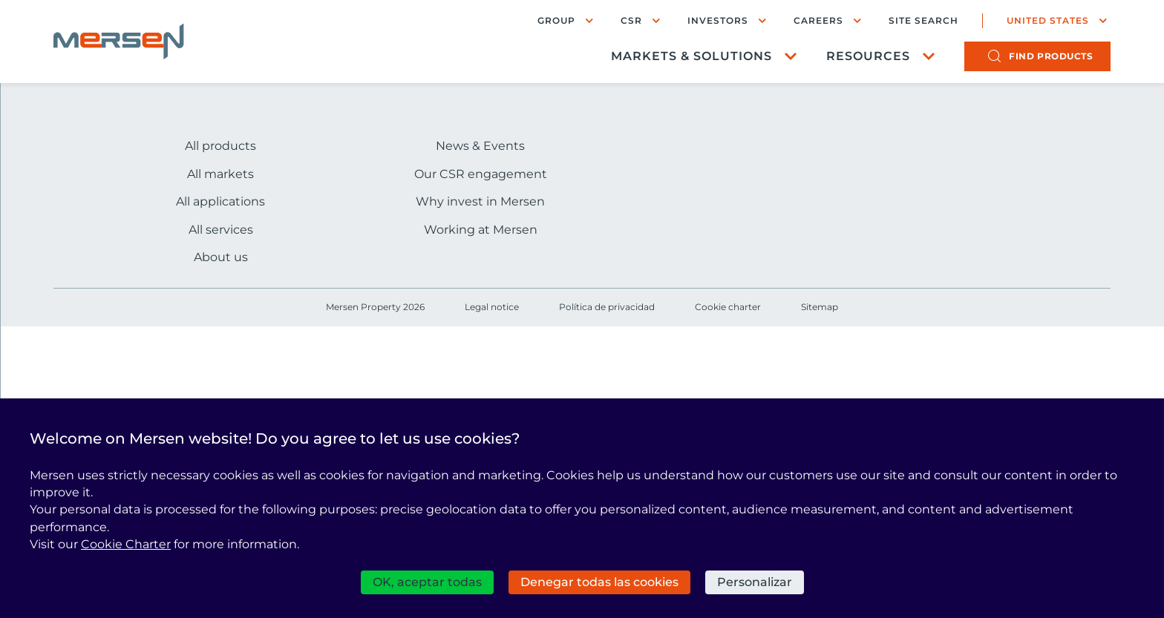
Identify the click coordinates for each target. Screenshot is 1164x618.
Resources (868, 56)
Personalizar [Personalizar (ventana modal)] (754, 582)
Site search (923, 21)
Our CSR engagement (480, 174)
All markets (220, 174)
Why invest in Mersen (480, 201)
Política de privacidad (607, 306)
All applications (220, 201)
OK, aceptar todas (427, 582)
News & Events (480, 146)
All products (220, 146)
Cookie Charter (126, 544)
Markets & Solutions (691, 56)
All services (221, 230)
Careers (818, 20)
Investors (717, 20)
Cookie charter (728, 306)
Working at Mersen (480, 230)
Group (556, 20)
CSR (631, 20)
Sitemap (819, 306)
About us (221, 257)
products (1051, 56)
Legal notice (492, 306)
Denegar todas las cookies (599, 582)
